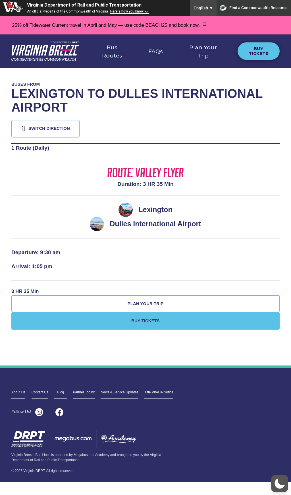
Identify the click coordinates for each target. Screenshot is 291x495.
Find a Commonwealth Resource (254, 8)
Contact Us (40, 392)
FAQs (155, 51)
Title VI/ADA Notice (158, 392)
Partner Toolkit (84, 392)
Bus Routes (112, 51)
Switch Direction (49, 128)
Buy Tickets (258, 51)
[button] (279, 483)
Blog (60, 392)
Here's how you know (127, 11)
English (203, 8)
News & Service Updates (119, 392)
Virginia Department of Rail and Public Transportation (84, 5)
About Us (18, 392)
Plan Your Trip (203, 51)
